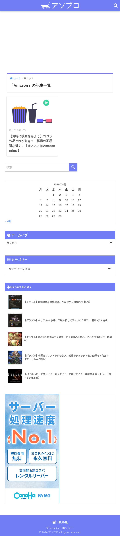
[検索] (73, 167)
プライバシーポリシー (59, 528)
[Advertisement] (60, 42)
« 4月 (8, 221)
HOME (60, 522)
